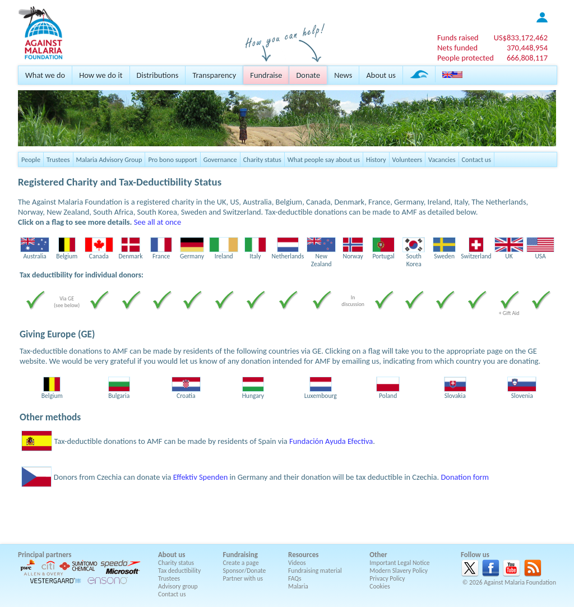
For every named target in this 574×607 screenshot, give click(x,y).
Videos (297, 563)
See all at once (157, 222)
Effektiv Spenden (200, 477)
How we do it (100, 75)
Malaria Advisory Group (109, 159)
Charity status (262, 159)
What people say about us (324, 159)
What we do (45, 75)
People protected (465, 58)
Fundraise (266, 75)
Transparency (214, 75)
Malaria (298, 586)
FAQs (295, 578)
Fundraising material (315, 570)
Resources (303, 554)
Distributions (158, 75)
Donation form (465, 477)
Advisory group (178, 586)
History (376, 159)
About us (380, 75)
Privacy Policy (387, 578)
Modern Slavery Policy (398, 570)
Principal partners (44, 554)
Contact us (476, 159)
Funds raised (458, 38)
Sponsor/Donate (244, 570)
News (343, 75)
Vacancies (441, 159)
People (30, 159)
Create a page (241, 563)
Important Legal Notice (399, 563)
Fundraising (240, 554)
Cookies (379, 586)
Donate (308, 75)
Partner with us (243, 578)
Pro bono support (172, 159)
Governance (220, 159)
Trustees (58, 159)
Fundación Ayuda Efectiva (331, 441)
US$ (521, 38)
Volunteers (407, 159)
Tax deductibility (179, 570)
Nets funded (457, 48)
